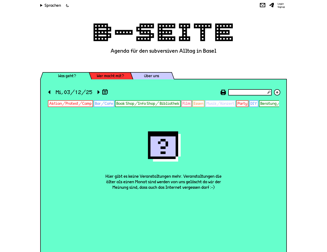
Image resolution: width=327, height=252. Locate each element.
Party (242, 103)
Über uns (151, 76)
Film (186, 103)
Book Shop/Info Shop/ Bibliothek (147, 103)
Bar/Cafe (104, 103)
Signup (281, 7)
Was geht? (67, 76)
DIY (253, 103)
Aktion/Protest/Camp (70, 103)
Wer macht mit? (110, 76)
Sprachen (53, 5)
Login (281, 4)
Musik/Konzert (220, 103)
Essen (198, 103)
